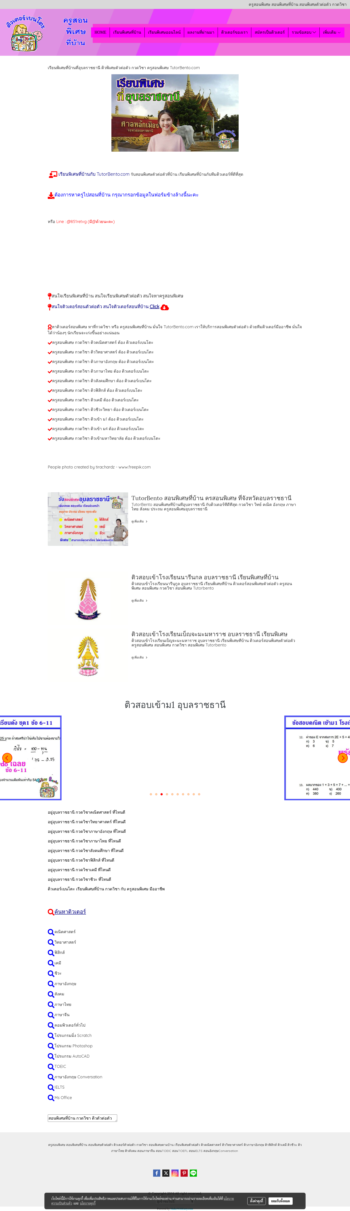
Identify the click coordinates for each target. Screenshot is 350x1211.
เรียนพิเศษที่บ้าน (127, 32)
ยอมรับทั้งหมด (280, 1201)
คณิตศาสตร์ (65, 931)
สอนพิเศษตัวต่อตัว (100, 1145)
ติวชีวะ (292, 1145)
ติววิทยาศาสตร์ (232, 1145)
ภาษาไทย (62, 1004)
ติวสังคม (130, 1151)
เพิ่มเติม (332, 32)
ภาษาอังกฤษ (65, 983)
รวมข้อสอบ (304, 32)
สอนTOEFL (180, 1151)
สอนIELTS (195, 1151)
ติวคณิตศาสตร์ (211, 1145)
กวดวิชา (142, 1145)
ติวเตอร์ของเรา (234, 32)
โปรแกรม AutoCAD (72, 1056)
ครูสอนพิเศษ (56, 1145)
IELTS (59, 1087)
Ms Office (63, 1097)
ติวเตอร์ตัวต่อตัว (124, 1145)
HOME (100, 32)
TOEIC (60, 1066)
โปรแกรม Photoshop (73, 1045)
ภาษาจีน (61, 1014)
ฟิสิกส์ (59, 952)
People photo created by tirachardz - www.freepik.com (99, 467)
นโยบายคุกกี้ (88, 1203)
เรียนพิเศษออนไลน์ (164, 32)
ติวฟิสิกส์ (271, 1145)
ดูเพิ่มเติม (140, 521)
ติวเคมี (282, 1145)
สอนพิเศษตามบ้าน (161, 1145)
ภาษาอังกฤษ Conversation (78, 1076)
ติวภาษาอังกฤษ (254, 1145)
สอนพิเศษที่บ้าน (76, 1145)
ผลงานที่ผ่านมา (201, 32)
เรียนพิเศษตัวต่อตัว (188, 1145)
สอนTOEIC (163, 1151)
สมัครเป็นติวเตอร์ (270, 32)
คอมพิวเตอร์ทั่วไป (69, 1025)
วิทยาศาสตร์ (65, 942)
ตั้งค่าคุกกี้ (256, 1201)
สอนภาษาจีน (146, 1151)
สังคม (59, 993)
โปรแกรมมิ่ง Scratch (73, 1035)
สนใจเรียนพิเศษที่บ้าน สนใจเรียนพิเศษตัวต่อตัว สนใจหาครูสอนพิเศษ (117, 296)
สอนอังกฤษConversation (220, 1151)
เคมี (57, 962)
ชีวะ (58, 973)
